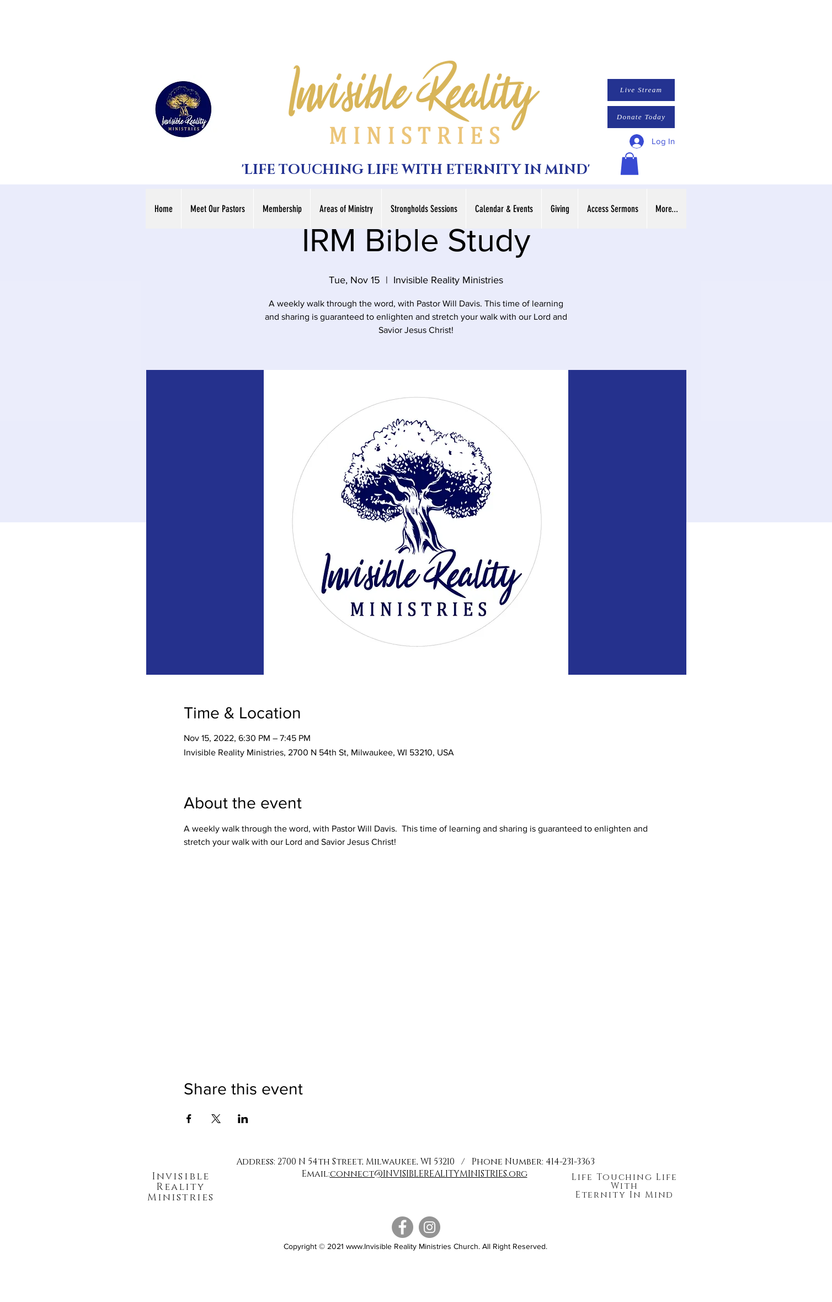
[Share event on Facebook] (189, 1118)
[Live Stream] (641, 90)
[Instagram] (429, 1227)
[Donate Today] (641, 117)
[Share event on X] (216, 1118)
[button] (629, 163)
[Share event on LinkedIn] (243, 1118)
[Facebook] (402, 1227)
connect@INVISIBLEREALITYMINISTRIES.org (428, 1174)
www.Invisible (369, 1246)
